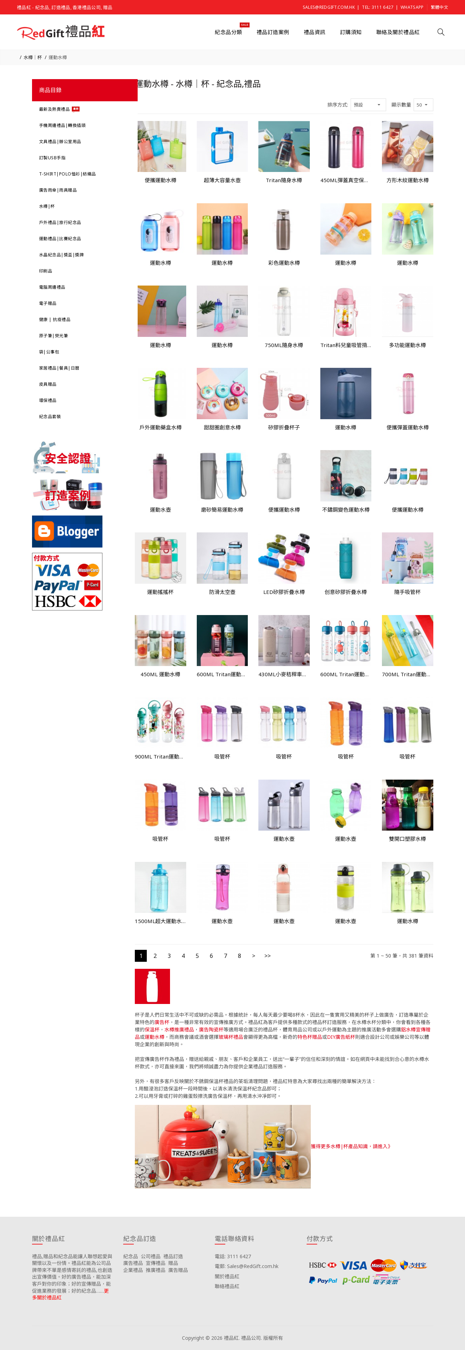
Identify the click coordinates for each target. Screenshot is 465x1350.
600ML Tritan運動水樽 (222, 674)
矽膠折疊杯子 (284, 427)
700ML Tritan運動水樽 (407, 674)
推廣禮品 (155, 1270)
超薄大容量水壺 (222, 180)
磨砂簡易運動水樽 (222, 509)
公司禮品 (151, 1256)
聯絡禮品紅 (227, 1286)
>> (267, 956)
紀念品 (130, 1256)
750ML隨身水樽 (284, 344)
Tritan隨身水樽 (284, 180)
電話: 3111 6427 (233, 1256)
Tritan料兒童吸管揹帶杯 (346, 344)
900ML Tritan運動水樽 (160, 756)
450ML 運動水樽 (160, 674)
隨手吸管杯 (407, 591)
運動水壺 (160, 509)
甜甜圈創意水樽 (222, 427)
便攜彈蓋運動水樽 (408, 427)
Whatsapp (412, 7)
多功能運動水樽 (407, 344)
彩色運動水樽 (284, 262)
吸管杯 (222, 756)
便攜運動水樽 (160, 180)
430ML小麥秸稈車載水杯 (284, 674)
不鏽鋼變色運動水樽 (346, 509)
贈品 (173, 1263)
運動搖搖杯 (160, 591)
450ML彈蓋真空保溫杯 (346, 180)
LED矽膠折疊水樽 (284, 591)
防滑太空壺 (222, 591)
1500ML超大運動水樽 (160, 920)
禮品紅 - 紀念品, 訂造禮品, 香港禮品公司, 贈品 (64, 7)
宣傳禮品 (155, 1263)
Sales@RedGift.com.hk (329, 7)
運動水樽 (58, 57)
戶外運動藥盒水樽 (160, 427)
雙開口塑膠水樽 (407, 838)
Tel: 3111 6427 (377, 7)
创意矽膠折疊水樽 (346, 591)
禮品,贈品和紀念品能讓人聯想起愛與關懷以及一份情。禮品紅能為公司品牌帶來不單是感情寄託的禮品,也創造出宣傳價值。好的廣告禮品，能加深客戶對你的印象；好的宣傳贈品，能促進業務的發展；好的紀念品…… (72, 1273)
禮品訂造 (173, 1256)
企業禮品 (133, 1270)
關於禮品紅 (227, 1276)
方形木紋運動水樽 (408, 180)
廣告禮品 (133, 1263)
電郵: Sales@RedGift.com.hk (246, 1266)
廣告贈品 (178, 1270)
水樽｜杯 (33, 57)
